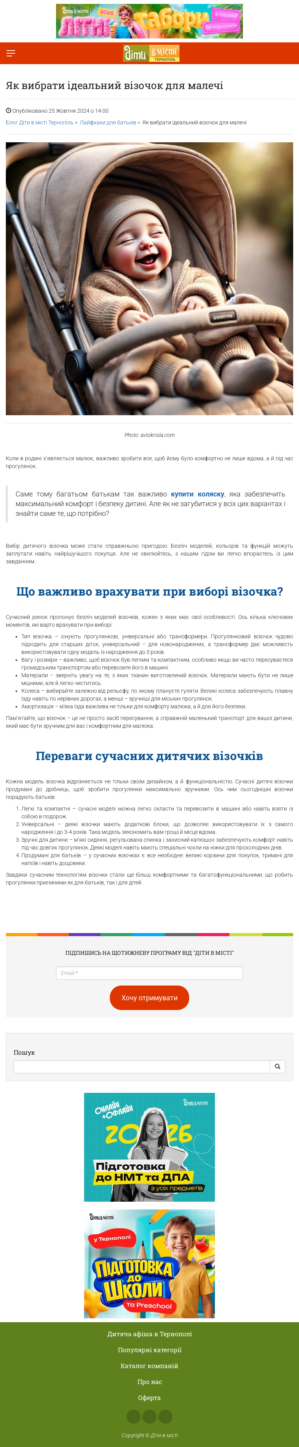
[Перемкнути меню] (11, 53)
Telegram (165, 1417)
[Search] (142, 1066)
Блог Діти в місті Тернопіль (40, 122)
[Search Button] (277, 1066)
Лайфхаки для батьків (108, 122)
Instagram (149, 1417)
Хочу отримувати (149, 998)
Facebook (134, 1417)
